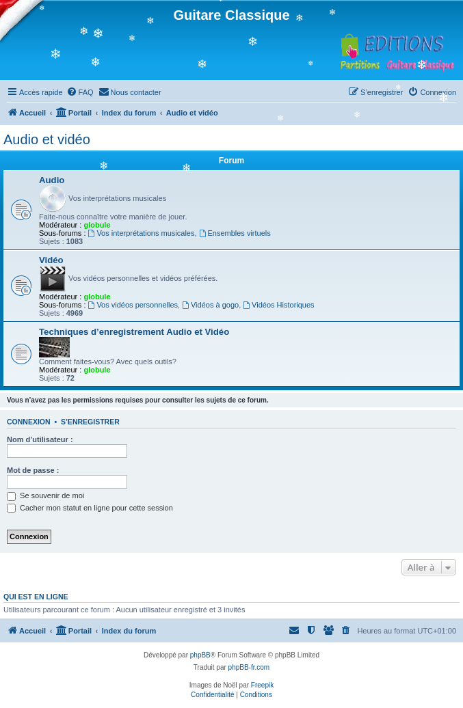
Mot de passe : (33, 470)
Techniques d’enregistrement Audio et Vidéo (134, 332)
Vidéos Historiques (278, 305)
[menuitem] (80, 92)
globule (96, 225)
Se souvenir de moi (45, 495)
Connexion (29, 422)
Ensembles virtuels (235, 233)
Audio (51, 180)
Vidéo (51, 260)
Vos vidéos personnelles (133, 305)
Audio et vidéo (46, 139)
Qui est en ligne (35, 597)
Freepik (262, 685)
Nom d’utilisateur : (40, 439)
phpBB (200, 655)
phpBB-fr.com (249, 667)
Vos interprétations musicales (141, 233)
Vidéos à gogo (210, 305)
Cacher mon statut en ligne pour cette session (90, 508)
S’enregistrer (90, 422)
